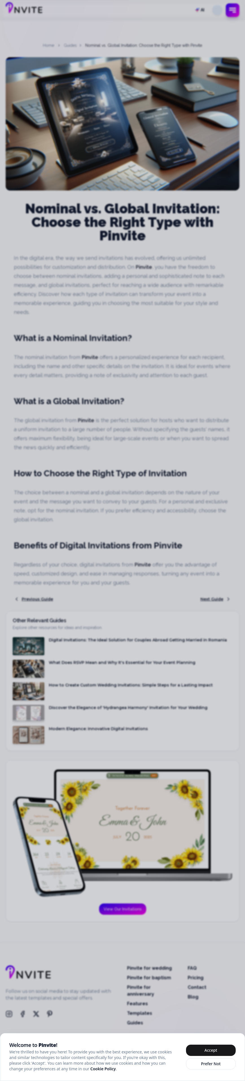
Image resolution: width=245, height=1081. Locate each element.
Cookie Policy (103, 1068)
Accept (210, 1050)
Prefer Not (211, 1063)
